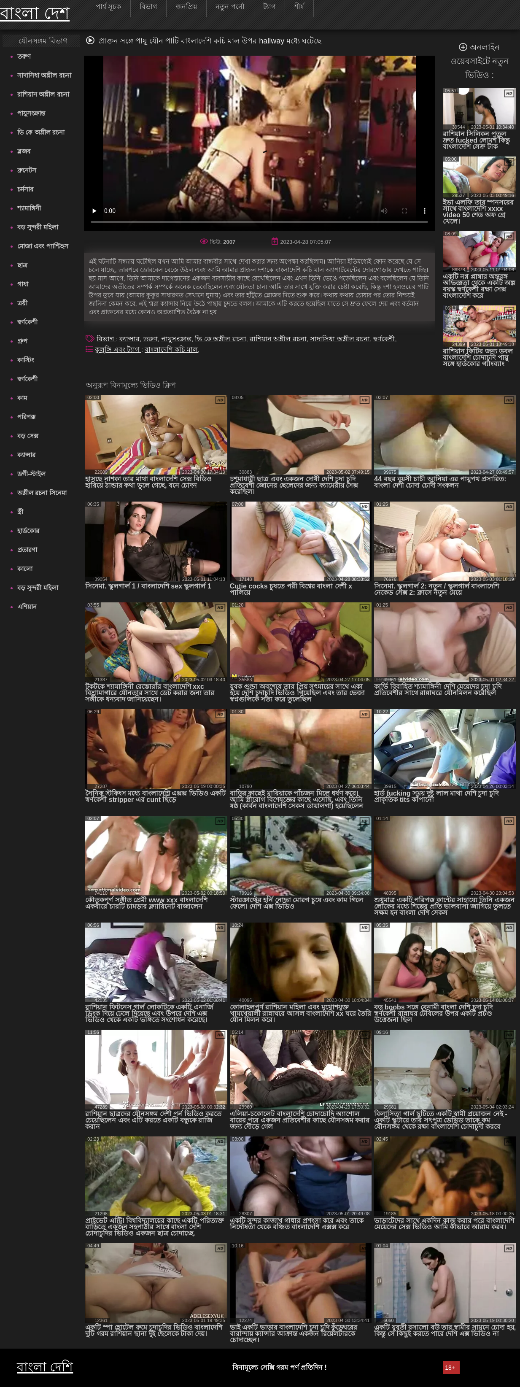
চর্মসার (25, 189)
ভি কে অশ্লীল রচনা (41, 132)
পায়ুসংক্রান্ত (31, 113)
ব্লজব (23, 151)
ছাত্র (22, 265)
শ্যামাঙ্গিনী (29, 208)
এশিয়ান (27, 606)
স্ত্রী (20, 511)
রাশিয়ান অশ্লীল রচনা (43, 94)
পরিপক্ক (26, 417)
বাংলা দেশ (35, 13)
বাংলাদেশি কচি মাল (171, 349)
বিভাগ (106, 339)
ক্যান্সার (26, 455)
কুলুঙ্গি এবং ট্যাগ (118, 349)
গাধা (22, 284)
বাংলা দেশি (45, 1367)
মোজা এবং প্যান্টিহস (42, 246)
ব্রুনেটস (26, 170)
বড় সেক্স (27, 436)
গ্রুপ (22, 341)
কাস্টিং (25, 360)
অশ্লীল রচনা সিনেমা (41, 493)
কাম (22, 398)
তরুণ (24, 56)
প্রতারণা (27, 549)
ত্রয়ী (22, 303)
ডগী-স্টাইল (31, 474)
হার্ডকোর (28, 530)
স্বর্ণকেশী (27, 322)
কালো (24, 568)
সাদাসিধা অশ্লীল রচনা (44, 75)
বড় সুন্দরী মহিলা (37, 227)
